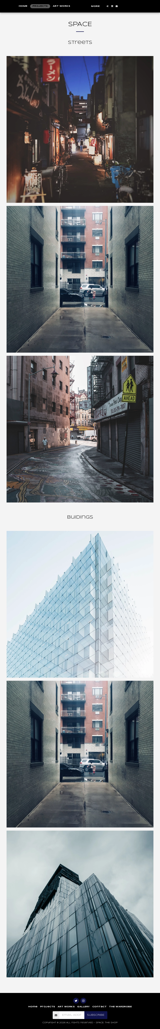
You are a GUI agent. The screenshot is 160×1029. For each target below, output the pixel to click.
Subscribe (95, 1015)
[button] (125, 6)
